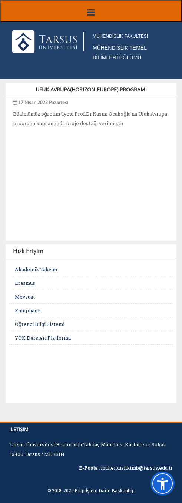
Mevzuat (25, 296)
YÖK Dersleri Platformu (43, 337)
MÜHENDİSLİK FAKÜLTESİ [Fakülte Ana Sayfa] (120, 36)
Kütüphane (27, 310)
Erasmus (25, 283)
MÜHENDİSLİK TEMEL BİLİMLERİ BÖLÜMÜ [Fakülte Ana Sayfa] (119, 52)
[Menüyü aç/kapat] (91, 11)
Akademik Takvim (36, 269)
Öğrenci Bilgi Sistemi (39, 324)
